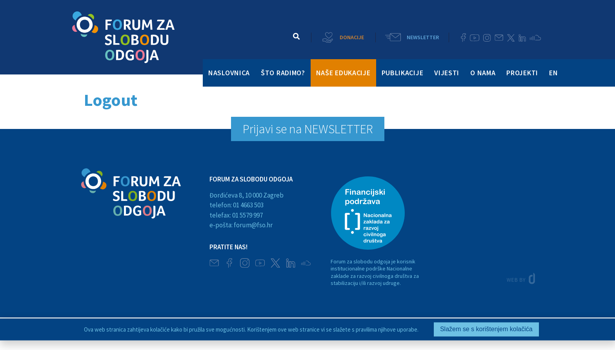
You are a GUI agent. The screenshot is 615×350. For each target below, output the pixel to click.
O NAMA (482, 72)
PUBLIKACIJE (403, 72)
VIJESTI (446, 72)
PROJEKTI (522, 72)
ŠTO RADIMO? (283, 72)
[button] (297, 36)
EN (553, 72)
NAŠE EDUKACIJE (343, 72)
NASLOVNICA (229, 72)
